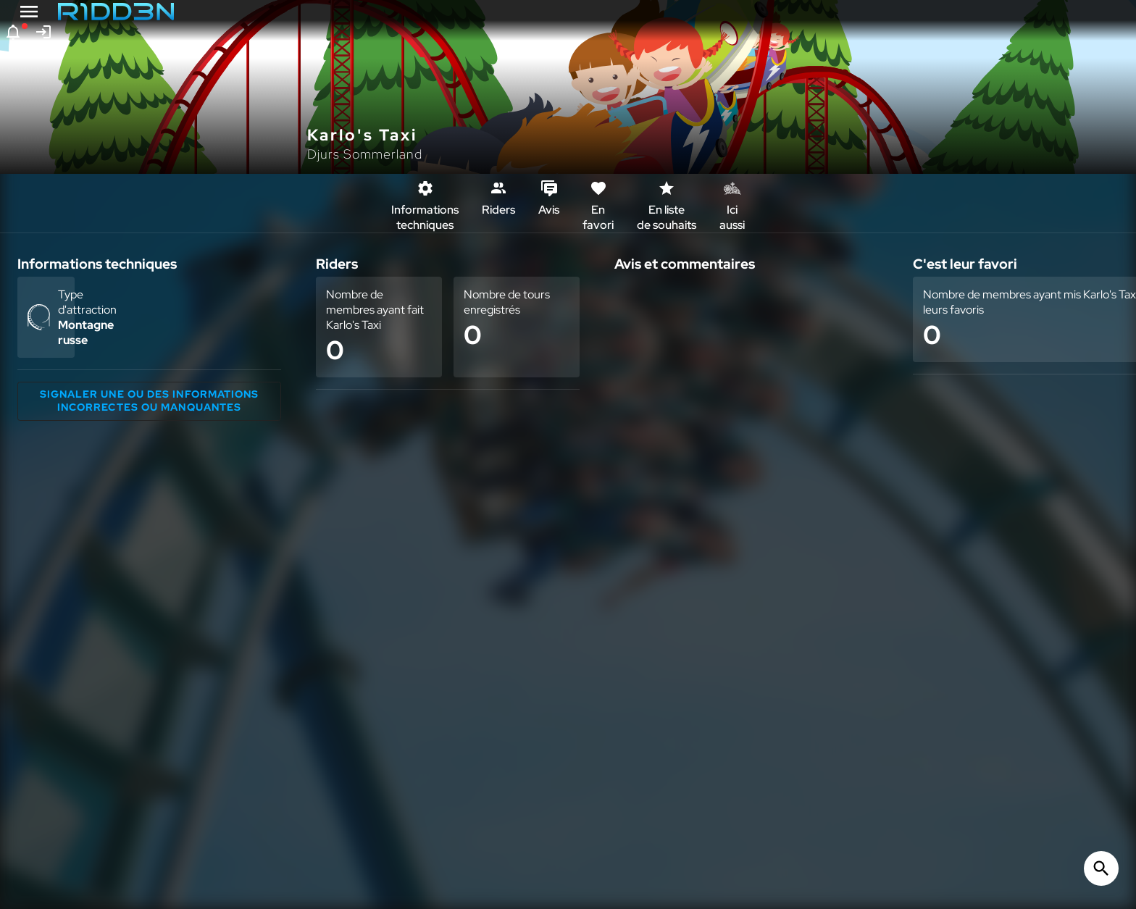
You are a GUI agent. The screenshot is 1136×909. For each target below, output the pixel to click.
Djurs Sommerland (364, 154)
